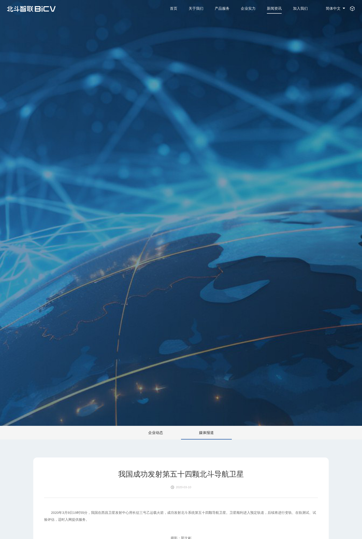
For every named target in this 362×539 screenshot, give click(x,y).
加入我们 (300, 8)
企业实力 (248, 8)
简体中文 (333, 8)
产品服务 (222, 8)
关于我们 (196, 8)
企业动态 (155, 432)
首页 (173, 8)
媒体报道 (206, 432)
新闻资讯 (274, 8)
